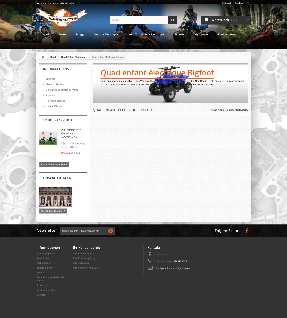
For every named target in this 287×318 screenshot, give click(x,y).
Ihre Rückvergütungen (85, 258)
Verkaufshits (43, 263)
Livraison (50, 78)
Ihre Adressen (81, 263)
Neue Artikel (43, 258)
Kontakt (226, 3)
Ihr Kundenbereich (87, 247)
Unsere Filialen (53, 106)
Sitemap (41, 294)
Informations (56, 69)
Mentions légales (54, 84)
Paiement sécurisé (55, 100)
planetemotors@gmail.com (175, 268)
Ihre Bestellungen (83, 253)
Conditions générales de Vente (61, 89)
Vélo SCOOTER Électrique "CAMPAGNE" (71, 133)
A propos (50, 95)
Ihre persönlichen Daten (86, 267)
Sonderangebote (59, 120)
